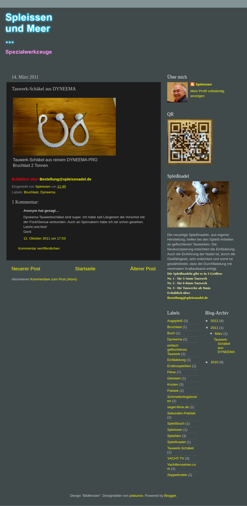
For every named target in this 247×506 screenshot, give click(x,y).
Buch (171, 333)
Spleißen (174, 436)
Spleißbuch (176, 423)
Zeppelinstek (177, 475)
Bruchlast (31, 192)
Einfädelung (176, 360)
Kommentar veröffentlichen (39, 248)
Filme (171, 372)
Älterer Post (143, 268)
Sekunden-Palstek (181, 413)
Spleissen (204, 84)
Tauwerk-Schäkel (180, 448)
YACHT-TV (175, 458)
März (219, 334)
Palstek (173, 391)
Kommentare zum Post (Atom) (53, 279)
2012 (214, 321)
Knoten (172, 384)
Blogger (170, 496)
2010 (214, 362)
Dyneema (47, 192)
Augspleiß (175, 321)
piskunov (136, 496)
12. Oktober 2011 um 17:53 (44, 238)
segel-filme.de (178, 407)
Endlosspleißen (179, 366)
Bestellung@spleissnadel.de (65, 179)
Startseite (85, 268)
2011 (214, 328)
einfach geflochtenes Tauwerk (177, 349)
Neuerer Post (26, 268)
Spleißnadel (176, 442)
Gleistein (174, 378)
